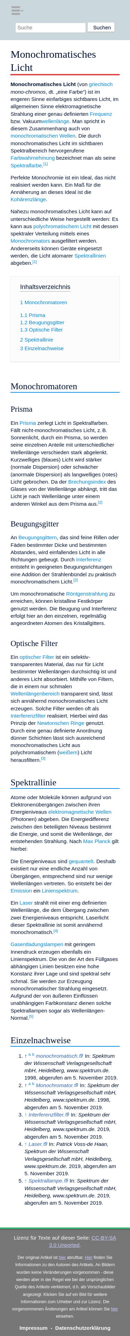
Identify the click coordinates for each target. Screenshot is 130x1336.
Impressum (33, 1328)
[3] (43, 758)
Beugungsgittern (37, 537)
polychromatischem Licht (62, 226)
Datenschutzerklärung (83, 1328)
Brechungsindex (87, 482)
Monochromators (30, 241)
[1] (45, 164)
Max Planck (97, 841)
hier (62, 1257)
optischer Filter (37, 657)
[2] (100, 502)
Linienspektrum (60, 891)
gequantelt (81, 861)
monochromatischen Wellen (42, 136)
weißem (68, 752)
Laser (26, 903)
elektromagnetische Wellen (79, 812)
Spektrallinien (90, 256)
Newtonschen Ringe (60, 723)
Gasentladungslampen (36, 944)
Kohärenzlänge (28, 199)
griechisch (101, 84)
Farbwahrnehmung (32, 158)
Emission (21, 891)
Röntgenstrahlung (87, 594)
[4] (55, 931)
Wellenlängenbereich (35, 694)
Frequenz (101, 114)
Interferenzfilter (27, 716)
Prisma (28, 423)
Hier (89, 1257)
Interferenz (89, 559)
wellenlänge (55, 121)
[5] (31, 1016)
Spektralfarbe (26, 165)
